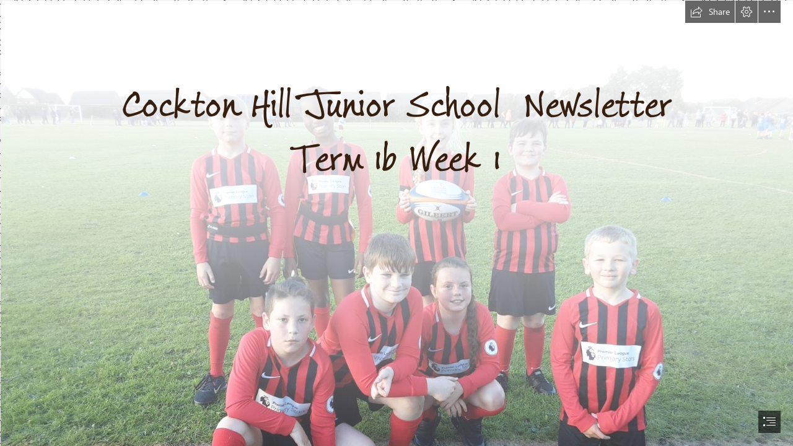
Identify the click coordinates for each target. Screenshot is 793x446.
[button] (710, 12)
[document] (396, 223)
